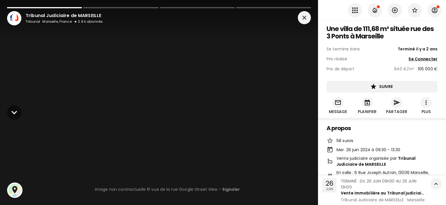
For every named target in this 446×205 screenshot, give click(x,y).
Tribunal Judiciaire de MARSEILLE (376, 161)
